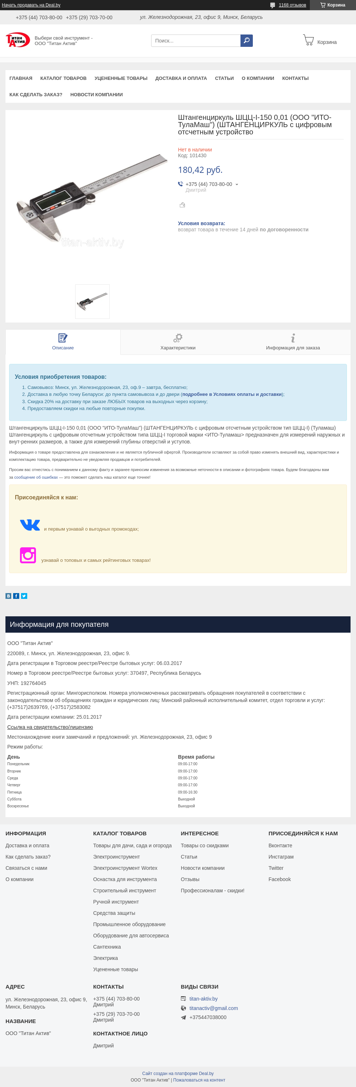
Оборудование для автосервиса (131, 935)
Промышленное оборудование (129, 924)
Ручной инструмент (116, 902)
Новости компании (96, 94)
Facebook (279, 879)
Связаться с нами (26, 868)
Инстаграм (281, 857)
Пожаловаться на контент (199, 1080)
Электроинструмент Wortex (125, 868)
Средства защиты (114, 913)
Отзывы (190, 879)
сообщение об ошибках (36, 477)
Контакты (295, 78)
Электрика (105, 958)
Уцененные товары (121, 78)
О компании (258, 78)
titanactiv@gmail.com (214, 1008)
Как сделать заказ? (35, 94)
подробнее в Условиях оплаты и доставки (232, 394)
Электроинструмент (116, 857)
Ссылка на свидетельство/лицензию (50, 727)
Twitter (275, 868)
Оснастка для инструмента (125, 879)
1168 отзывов (292, 5)
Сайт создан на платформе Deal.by (178, 1073)
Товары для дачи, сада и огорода (132, 845)
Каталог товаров (63, 78)
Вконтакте (280, 845)
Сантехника (107, 947)
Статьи (224, 78)
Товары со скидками (205, 845)
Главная (20, 78)
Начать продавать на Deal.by (31, 5)
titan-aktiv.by (204, 999)
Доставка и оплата (181, 78)
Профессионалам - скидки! (212, 890)
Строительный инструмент (124, 890)
